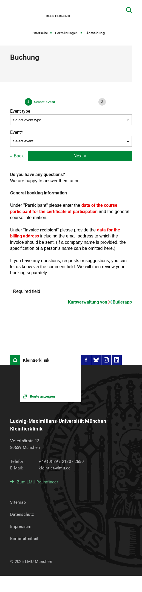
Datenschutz (22, 514)
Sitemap (18, 502)
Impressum (21, 526)
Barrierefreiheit (24, 538)
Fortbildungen (66, 33)
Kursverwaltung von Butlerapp (100, 302)
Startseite (40, 33)
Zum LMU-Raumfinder (37, 482)
